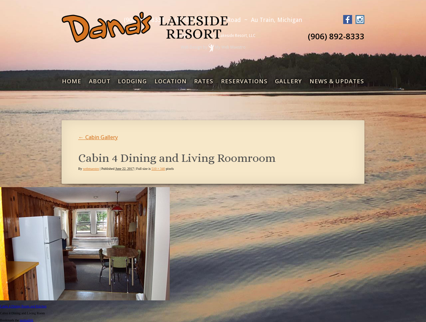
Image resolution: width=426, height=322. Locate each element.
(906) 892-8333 (336, 36)
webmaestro (91, 168)
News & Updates (337, 81)
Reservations (244, 81)
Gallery (288, 81)
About (99, 81)
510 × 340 (158, 168)
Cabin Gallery (98, 137)
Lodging (132, 81)
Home (71, 81)
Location (170, 81)
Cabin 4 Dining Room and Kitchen (23, 306)
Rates (203, 81)
